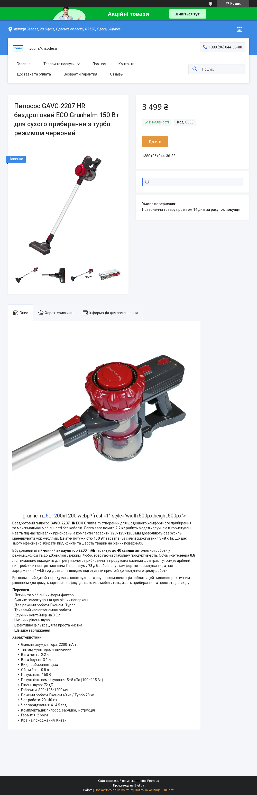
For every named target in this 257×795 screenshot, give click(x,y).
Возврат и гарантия (80, 74)
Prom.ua (153, 781)
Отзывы (116, 74)
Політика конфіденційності (154, 790)
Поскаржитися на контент (114, 790)
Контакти (126, 64)
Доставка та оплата (34, 74)
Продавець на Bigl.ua (128, 785)
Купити (155, 141)
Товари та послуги (59, 64)
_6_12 (50, 516)
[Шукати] (194, 69)
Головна (24, 64)
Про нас (99, 64)
